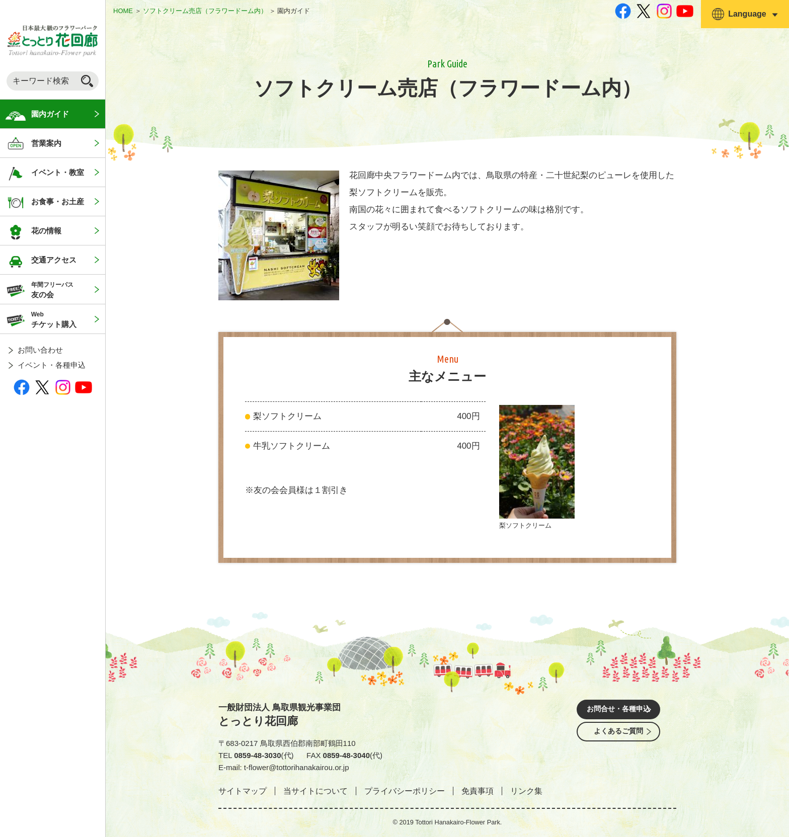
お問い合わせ (40, 350)
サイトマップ (242, 791)
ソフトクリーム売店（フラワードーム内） (205, 11)
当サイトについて (315, 791)
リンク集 (526, 791)
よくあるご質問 (618, 738)
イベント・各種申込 (52, 365)
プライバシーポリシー (404, 791)
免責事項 (477, 791)
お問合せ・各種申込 (618, 710)
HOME (123, 11)
